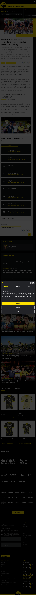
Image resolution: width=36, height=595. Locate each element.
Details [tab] (18, 286)
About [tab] (29, 286)
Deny (18, 311)
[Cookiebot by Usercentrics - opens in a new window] (28, 283)
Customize (18, 307)
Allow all (18, 303)
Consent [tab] (6, 286)
